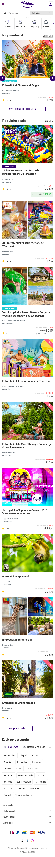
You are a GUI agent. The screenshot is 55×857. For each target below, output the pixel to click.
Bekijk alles (48, 36)
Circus (19, 768)
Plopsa (46, 22)
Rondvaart (8, 788)
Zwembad (8, 762)
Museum (7, 768)
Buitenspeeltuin (24, 782)
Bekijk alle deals (19, 728)
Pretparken (22, 762)
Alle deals (8, 22)
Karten (41, 775)
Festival (7, 795)
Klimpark (23, 755)
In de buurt (20, 22)
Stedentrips (40, 782)
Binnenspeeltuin (25, 775)
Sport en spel (32, 768)
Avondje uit (9, 775)
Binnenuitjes (9, 755)
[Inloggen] (50, 4)
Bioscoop (8, 782)
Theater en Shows (23, 795)
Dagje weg (34, 22)
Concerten (34, 788)
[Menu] (3, 4)
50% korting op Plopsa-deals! (26, 109)
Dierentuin (36, 762)
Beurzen (21, 788)
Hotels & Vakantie (34, 746)
